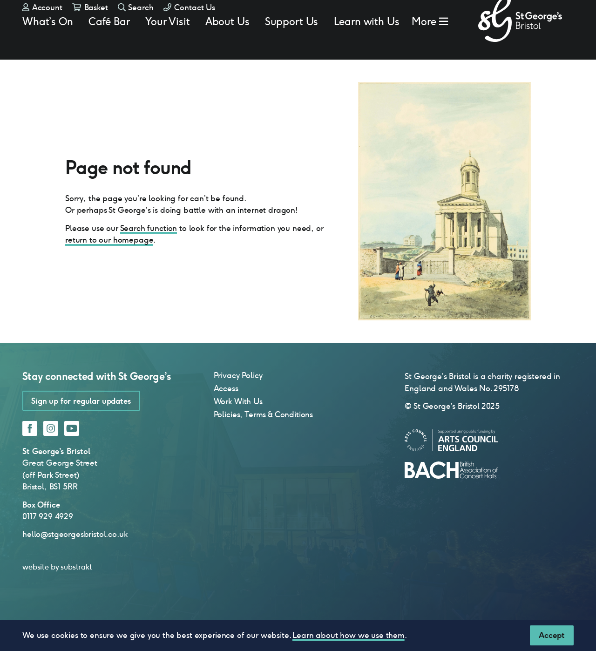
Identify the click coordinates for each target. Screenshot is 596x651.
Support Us (291, 45)
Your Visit (167, 45)
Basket (90, 23)
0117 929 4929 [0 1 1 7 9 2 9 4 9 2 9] (47, 544)
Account (42, 23)
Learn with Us (367, 45)
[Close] (552, 635)
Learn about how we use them (348, 635)
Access (226, 416)
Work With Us (238, 429)
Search (136, 23)
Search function (148, 256)
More (424, 45)
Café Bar (109, 45)
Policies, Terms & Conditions (263, 442)
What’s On (47, 45)
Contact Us (189, 23)
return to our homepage (109, 267)
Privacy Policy (238, 403)
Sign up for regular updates (81, 429)
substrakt (76, 594)
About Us (227, 45)
